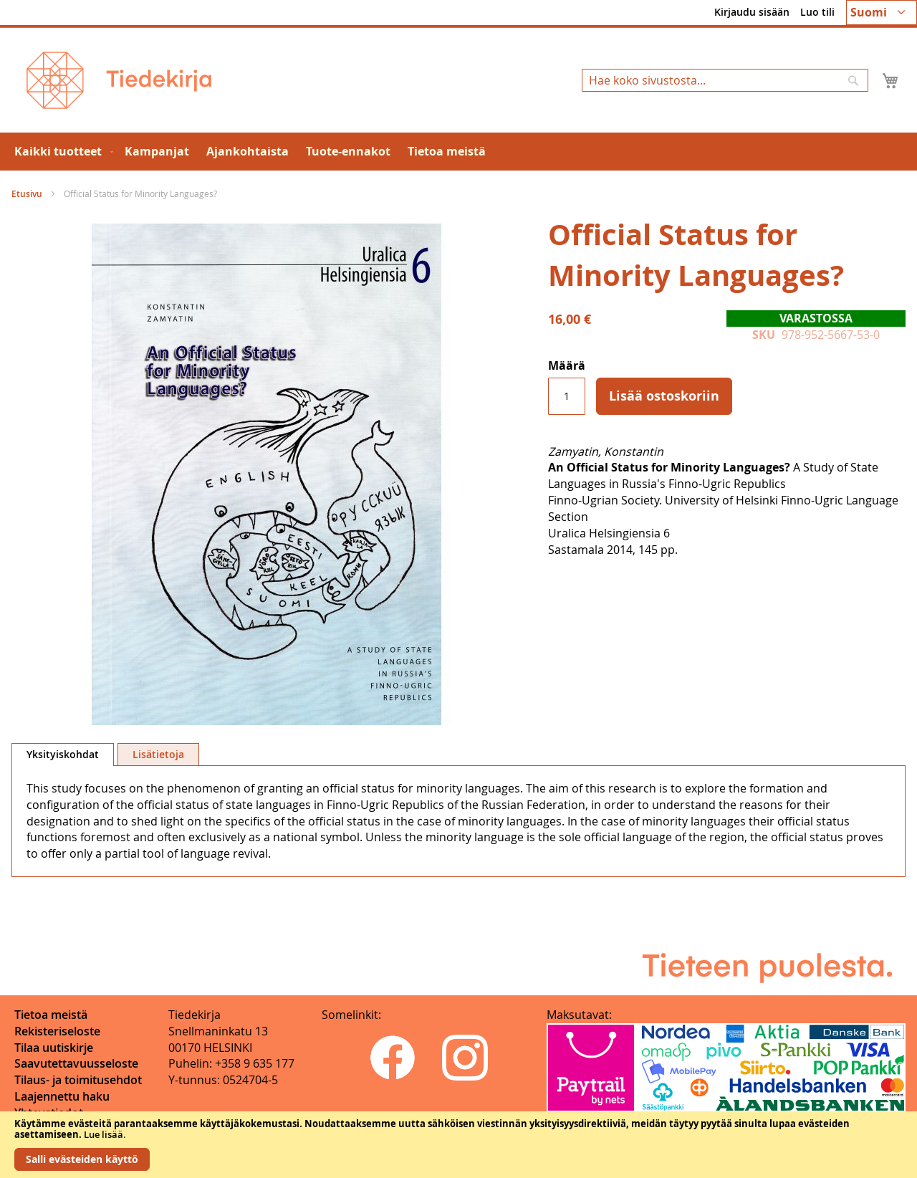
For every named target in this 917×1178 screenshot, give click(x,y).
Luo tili (817, 12)
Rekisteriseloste (57, 1031)
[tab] (62, 754)
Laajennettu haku (62, 1096)
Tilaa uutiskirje (53, 1047)
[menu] (458, 152)
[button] (881, 12)
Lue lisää (103, 1134)
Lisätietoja (158, 754)
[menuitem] (61, 152)
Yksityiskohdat (63, 754)
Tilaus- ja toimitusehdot (78, 1080)
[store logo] (119, 80)
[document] (458, 1145)
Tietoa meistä (50, 1015)
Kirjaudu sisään (751, 12)
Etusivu (26, 194)
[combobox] (725, 80)
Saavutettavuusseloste (76, 1063)
